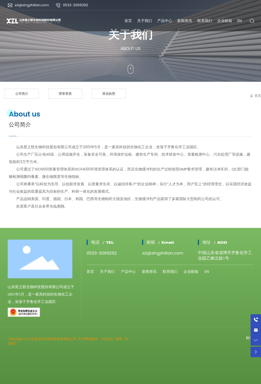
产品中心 (128, 271)
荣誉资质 (65, 93)
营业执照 (108, 93)
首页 (90, 271)
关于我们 (107, 271)
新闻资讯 (149, 271)
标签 (249, 337)
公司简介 (21, 93)
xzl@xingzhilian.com (32, 5)
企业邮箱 (190, 271)
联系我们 (170, 271)
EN (207, 271)
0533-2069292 (75, 5)
